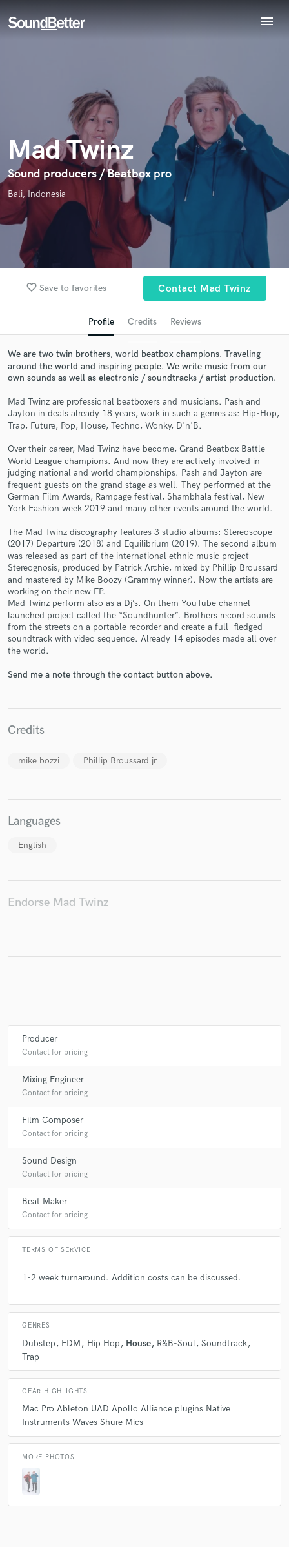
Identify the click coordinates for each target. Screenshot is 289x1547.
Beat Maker (44, 1201)
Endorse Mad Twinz (58, 902)
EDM (71, 1343)
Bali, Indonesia (37, 193)
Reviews (185, 321)
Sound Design (49, 1160)
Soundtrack (224, 1343)
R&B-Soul (176, 1343)
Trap (30, 1356)
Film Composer (52, 1120)
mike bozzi (38, 760)
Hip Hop (103, 1343)
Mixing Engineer (53, 1079)
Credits (142, 321)
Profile (101, 321)
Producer (39, 1038)
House (138, 1343)
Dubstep (38, 1343)
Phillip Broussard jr (120, 760)
